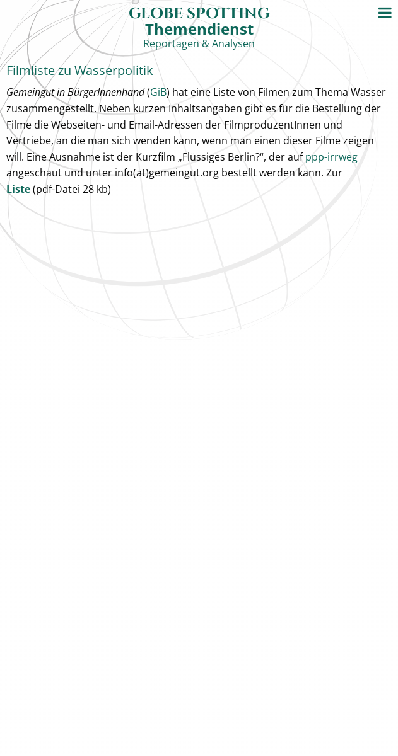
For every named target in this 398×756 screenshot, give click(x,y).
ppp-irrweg (331, 157)
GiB (158, 92)
